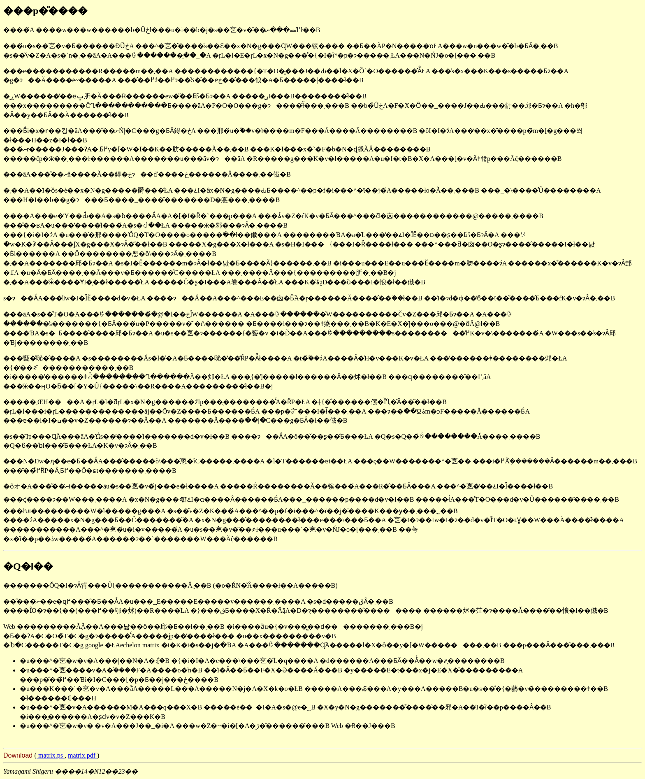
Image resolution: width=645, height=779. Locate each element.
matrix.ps (51, 755)
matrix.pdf (82, 755)
